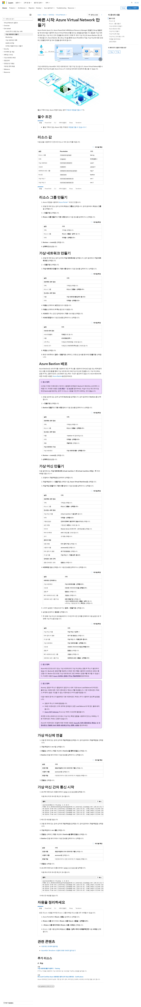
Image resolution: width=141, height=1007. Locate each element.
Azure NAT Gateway (52, 712)
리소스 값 (112, 21)
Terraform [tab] (78, 123)
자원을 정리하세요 (114, 39)
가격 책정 (61, 388)
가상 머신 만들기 (114, 31)
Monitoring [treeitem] (8, 37)
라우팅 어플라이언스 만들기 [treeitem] (14, 46)
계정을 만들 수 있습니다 (76, 127)
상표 (73, 1001)
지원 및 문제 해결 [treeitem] (9, 66)
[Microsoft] (3, 2)
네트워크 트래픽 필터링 (49, 946)
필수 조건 (112, 18)
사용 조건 (66, 1001)
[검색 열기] (132, 2)
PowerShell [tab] (48, 123)
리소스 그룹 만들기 (115, 23)
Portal (123, 8)
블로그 (22, 1001)
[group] (72, 810)
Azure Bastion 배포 (114, 29)
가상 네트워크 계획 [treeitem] (11, 40)
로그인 (137, 3)
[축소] (30, 15)
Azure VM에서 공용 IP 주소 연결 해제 (66, 676)
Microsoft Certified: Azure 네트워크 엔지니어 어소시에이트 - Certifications (60, 977)
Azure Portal (63, 202)
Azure (44, 15)
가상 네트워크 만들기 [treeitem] (12, 34)
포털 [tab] (40, 123)
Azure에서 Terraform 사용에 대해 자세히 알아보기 (58, 950)
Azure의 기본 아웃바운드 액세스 (85, 723)
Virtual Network (60, 15)
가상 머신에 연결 (114, 34)
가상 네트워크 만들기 (115, 26)
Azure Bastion (57, 376)
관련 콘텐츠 (112, 41)
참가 (29, 1001)
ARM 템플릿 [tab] (62, 123)
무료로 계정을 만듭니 (73, 110)
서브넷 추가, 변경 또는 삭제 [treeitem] (13, 31)
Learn (39, 15)
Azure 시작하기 (133, 8)
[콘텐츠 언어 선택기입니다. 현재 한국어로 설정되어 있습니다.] (6, 996)
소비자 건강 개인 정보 (53, 1001)
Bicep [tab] (71, 123)
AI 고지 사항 (6, 1001)
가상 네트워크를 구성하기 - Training (49, 968)
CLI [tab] (55, 123)
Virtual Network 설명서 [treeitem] (11, 23)
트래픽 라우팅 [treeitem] (9, 43)
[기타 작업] (101, 14)
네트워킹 (51, 15)
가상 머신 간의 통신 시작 (116, 36)
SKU (70, 388)
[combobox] (17, 18)
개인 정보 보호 (37, 1001)
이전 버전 (15, 1001)
